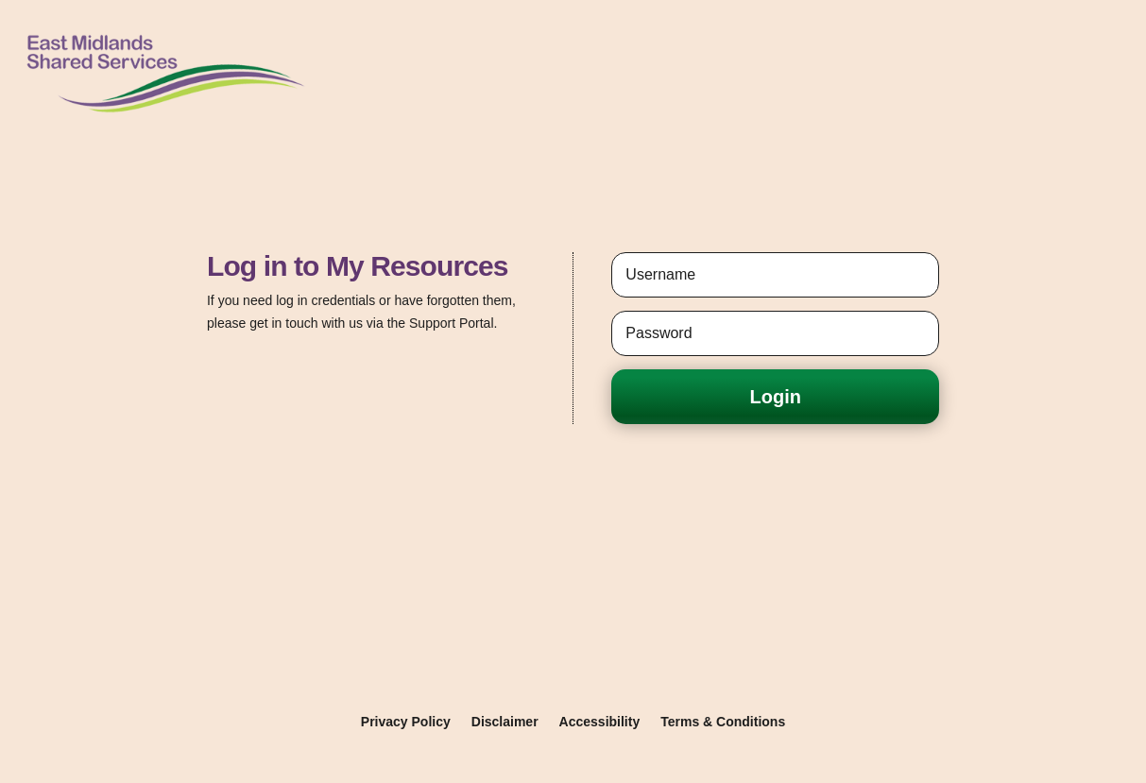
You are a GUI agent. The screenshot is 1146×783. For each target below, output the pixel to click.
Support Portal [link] (451, 323)
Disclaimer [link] (505, 722)
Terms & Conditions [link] (722, 722)
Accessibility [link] (600, 722)
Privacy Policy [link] (406, 722)
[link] (164, 117)
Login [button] (775, 396)
